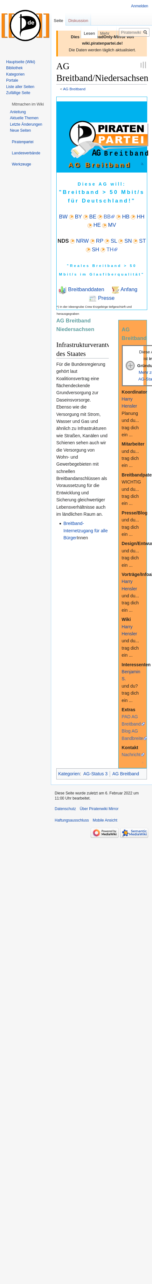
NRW (82, 241)
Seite (58, 20)
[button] (28, 104)
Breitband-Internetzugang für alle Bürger (85, 530)
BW (63, 217)
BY (78, 217)
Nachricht (131, 754)
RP (99, 241)
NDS (63, 241)
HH (140, 217)
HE (97, 225)
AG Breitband (74, 89)
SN (128, 241)
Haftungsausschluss (72, 820)
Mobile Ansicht (105, 820)
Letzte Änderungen (26, 124)
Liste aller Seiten (20, 87)
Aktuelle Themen (24, 118)
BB (107, 217)
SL (114, 241)
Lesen (84, 33)
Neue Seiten (20, 130)
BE (92, 217)
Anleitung (18, 112)
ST (142, 241)
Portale (12, 80)
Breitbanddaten (85, 289)
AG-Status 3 (95, 773)
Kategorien (69, 773)
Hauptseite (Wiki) (20, 62)
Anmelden (139, 6)
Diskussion (78, 20)
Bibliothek (14, 68)
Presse (105, 298)
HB (125, 217)
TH (110, 250)
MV (112, 225)
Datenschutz (65, 809)
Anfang (128, 289)
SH (95, 250)
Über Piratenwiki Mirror (99, 809)
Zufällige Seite (18, 93)
